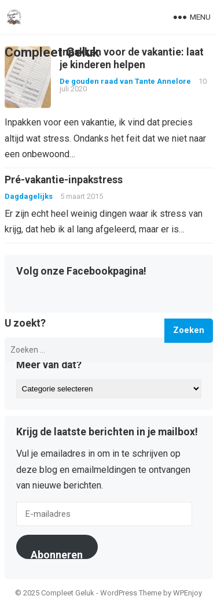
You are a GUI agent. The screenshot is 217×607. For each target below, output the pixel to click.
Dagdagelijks (29, 196)
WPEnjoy (187, 593)
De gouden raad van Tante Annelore (125, 81)
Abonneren (57, 554)
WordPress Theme (130, 593)
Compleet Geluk (52, 52)
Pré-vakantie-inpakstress (64, 180)
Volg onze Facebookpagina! (81, 272)
